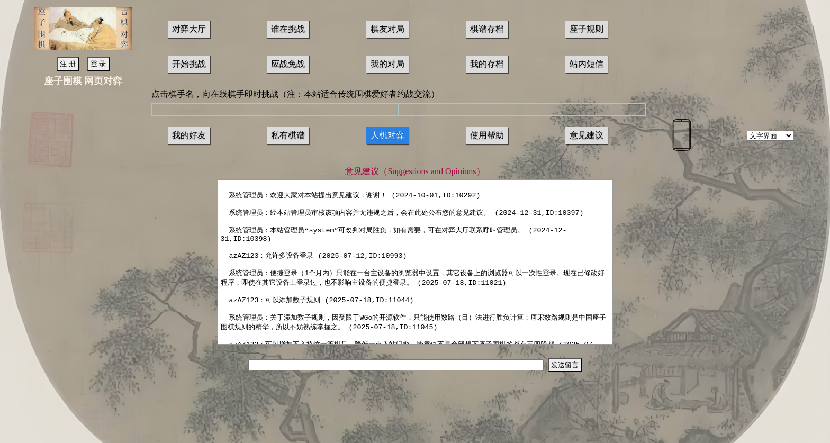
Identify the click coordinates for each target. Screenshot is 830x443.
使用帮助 (487, 135)
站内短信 (586, 63)
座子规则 (586, 28)
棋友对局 (387, 28)
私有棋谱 (288, 135)
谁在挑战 (288, 28)
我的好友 (189, 135)
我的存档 (487, 63)
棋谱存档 (487, 28)
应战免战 (288, 63)
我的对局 (387, 63)
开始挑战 (189, 63)
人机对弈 (387, 135)
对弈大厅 (189, 28)
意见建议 (586, 135)
